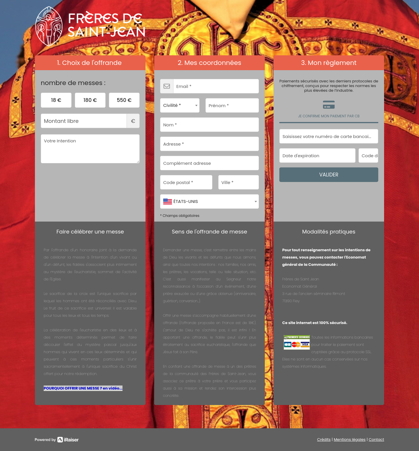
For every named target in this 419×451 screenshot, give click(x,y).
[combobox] (180, 105)
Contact (376, 439)
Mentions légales (349, 439)
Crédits (324, 439)
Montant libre (90, 121)
